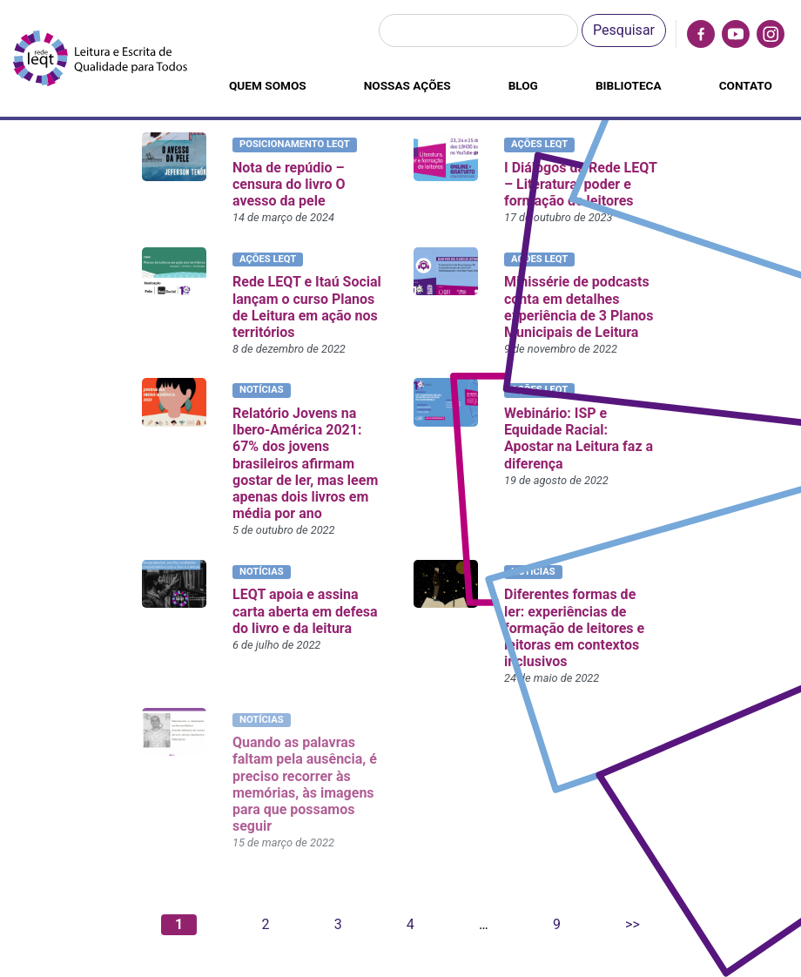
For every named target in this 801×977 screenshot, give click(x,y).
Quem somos (267, 85)
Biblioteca (629, 85)
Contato (745, 85)
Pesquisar (624, 30)
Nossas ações (407, 85)
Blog (523, 85)
